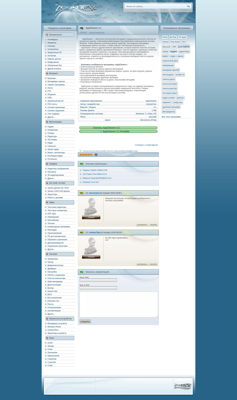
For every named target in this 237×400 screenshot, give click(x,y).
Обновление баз (55, 65)
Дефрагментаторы (55, 265)
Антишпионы (53, 49)
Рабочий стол (53, 301)
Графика (53, 164)
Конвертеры (53, 130)
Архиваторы (53, 259)
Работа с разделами (56, 275)
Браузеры (52, 78)
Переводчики (53, 217)
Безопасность (55, 35)
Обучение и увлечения (57, 239)
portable (103, 151)
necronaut (94, 193)
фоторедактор (169, 112)
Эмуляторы (52, 194)
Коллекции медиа (55, 156)
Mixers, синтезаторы (56, 152)
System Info (52, 291)
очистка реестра (89, 151)
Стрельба (52, 362)
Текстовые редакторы (57, 207)
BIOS (50, 294)
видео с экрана (176, 56)
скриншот (167, 102)
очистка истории (112, 151)
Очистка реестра (88, 67)
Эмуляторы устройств (57, 333)
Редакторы (52, 136)
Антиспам (52, 56)
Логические (52, 352)
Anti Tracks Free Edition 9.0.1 (95, 174)
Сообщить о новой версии (147, 145)
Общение (52, 94)
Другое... (51, 117)
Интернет (53, 73)
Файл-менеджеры (55, 281)
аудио (173, 51)
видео (165, 56)
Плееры (51, 133)
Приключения (53, 356)
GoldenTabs (94, 232)
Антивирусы (53, 39)
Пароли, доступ (54, 59)
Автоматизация (54, 311)
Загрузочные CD (55, 52)
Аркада (51, 346)
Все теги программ (171, 117)
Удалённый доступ (56, 101)
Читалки (51, 223)
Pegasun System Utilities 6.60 (95, 170)
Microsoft (166, 47)
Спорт (50, 365)
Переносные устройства (60, 319)
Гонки (50, 349)
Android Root (53, 330)
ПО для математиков (57, 236)
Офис (51, 202)
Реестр (51, 304)
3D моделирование (56, 175)
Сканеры (51, 46)
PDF (174, 47)
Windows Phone (54, 327)
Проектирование (55, 233)
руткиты (180, 98)
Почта (50, 88)
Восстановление (55, 298)
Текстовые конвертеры (57, 210)
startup (135, 151)
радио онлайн (169, 98)
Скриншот (52, 146)
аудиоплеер (184, 51)
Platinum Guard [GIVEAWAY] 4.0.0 (97, 178)
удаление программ (126, 151)
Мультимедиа (55, 122)
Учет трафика (53, 114)
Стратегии (52, 359)
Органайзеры (53, 220)
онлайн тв (180, 75)
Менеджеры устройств (57, 323)
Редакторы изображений (58, 169)
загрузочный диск (170, 61)
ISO (183, 42)
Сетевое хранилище (56, 107)
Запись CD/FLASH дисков (59, 191)
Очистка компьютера (56, 278)
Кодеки (51, 127)
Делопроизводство (56, 243)
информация (168, 65)
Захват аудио (53, 149)
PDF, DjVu (52, 214)
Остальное (52, 159)
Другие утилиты (54, 69)
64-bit (165, 37)
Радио (50, 143)
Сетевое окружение (56, 111)
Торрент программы (56, 85)
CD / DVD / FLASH (57, 183)
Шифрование (53, 62)
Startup (51, 262)
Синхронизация (54, 307)
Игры (51, 338)
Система (53, 254)
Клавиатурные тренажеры (59, 227)
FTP (49, 91)
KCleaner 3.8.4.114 (91, 182)
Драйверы (52, 268)
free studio (175, 42)
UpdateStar (151, 104)
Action (50, 343)
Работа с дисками (55, 198)
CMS (50, 98)
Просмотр (52, 172)
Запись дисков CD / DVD (58, 188)
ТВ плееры (52, 140)
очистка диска (169, 79)
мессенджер (168, 75)
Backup (51, 288)
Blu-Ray (173, 37)
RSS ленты (52, 104)
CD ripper (182, 37)
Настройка (52, 272)
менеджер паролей (171, 70)
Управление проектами (57, 246)
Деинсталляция (54, 285)
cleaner (97, 151)
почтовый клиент (170, 93)
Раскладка (52, 230)
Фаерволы (52, 43)
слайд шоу (177, 102)
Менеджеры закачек (56, 81)
